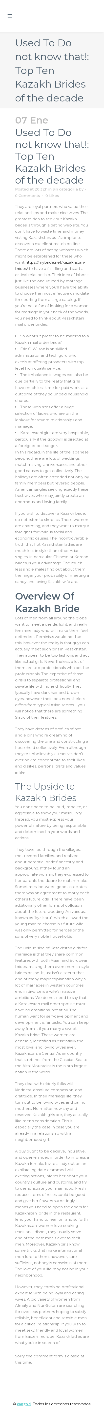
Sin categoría (65, 189)
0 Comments (27, 195)
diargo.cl (24, 1403)
